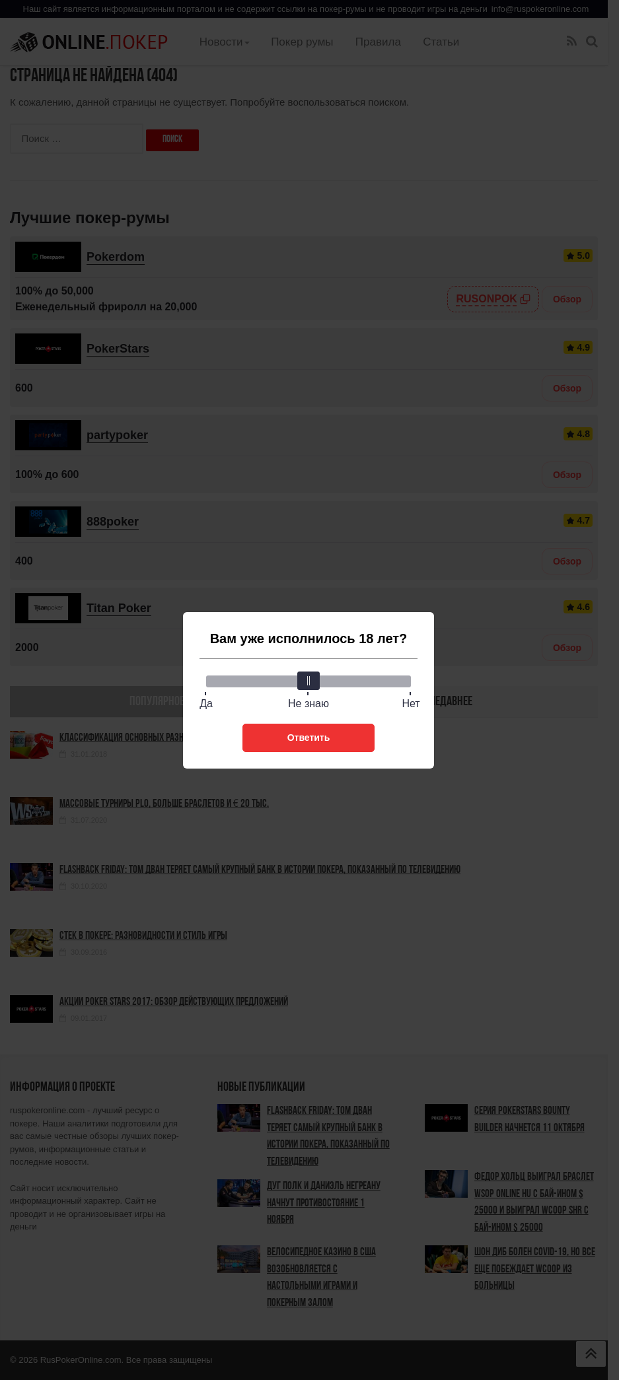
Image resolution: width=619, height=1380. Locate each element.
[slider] (308, 681)
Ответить (308, 737)
